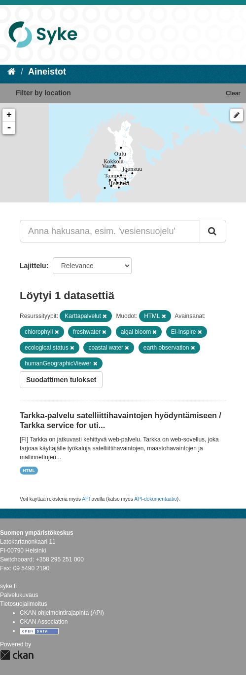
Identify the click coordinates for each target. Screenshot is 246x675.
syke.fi (8, 586)
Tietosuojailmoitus (23, 603)
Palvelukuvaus (19, 595)
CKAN (17, 655)
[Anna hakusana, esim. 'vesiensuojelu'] (110, 231)
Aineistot (47, 72)
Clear (233, 93)
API (86, 499)
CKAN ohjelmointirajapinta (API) (62, 612)
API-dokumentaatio (155, 499)
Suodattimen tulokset (61, 380)
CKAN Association (44, 621)
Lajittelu (33, 266)
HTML (29, 470)
